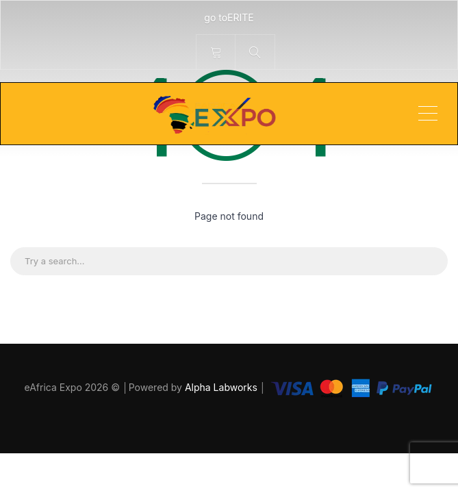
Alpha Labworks (222, 386)
